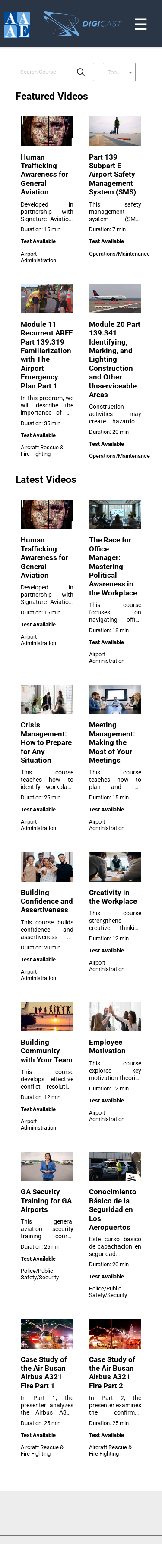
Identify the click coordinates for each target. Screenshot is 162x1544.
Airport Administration (38, 257)
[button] (81, 72)
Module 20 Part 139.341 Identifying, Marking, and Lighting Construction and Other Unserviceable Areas (114, 359)
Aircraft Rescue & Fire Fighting (42, 450)
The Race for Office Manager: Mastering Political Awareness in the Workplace (113, 566)
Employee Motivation (107, 1046)
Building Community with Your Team (47, 1051)
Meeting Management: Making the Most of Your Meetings (112, 742)
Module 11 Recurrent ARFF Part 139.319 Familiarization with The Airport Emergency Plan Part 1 (47, 355)
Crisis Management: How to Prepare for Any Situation (46, 742)
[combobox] (43, 72)
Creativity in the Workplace (113, 896)
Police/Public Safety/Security (40, 1274)
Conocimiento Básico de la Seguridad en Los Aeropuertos (113, 1209)
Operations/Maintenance (119, 254)
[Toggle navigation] (157, 1)
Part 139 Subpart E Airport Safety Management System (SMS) (112, 175)
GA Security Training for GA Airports (46, 1200)
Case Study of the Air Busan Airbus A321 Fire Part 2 (112, 1372)
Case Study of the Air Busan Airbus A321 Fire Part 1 (44, 1372)
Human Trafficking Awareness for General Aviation (44, 175)
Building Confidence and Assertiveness (47, 901)
